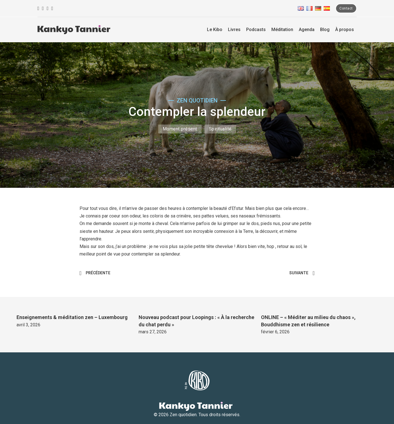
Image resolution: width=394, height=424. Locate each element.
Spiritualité (220, 129)
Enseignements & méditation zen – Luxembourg (72, 317)
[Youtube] (48, 8)
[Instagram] (43, 8)
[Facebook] (38, 8)
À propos (344, 29)
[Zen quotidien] (74, 29)
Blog (325, 29)
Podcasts (256, 29)
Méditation (282, 29)
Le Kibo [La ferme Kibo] (214, 29)
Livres (234, 29)
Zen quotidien (183, 414)
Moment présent (180, 129)
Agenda (306, 29)
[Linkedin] (52, 8)
